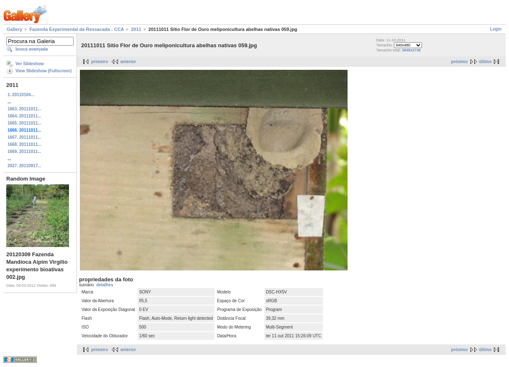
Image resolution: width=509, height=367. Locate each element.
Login (495, 29)
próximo (459, 61)
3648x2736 (411, 50)
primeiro (99, 61)
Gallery (14, 29)
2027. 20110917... (24, 165)
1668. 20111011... (24, 144)
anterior (128, 61)
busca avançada (31, 49)
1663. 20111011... (24, 109)
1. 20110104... (21, 94)
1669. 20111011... (24, 151)
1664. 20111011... (24, 116)
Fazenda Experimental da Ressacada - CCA (76, 29)
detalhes (104, 285)
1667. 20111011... (24, 137)
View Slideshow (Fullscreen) (43, 71)
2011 (136, 29)
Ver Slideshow (29, 63)
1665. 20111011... (24, 123)
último (485, 61)
